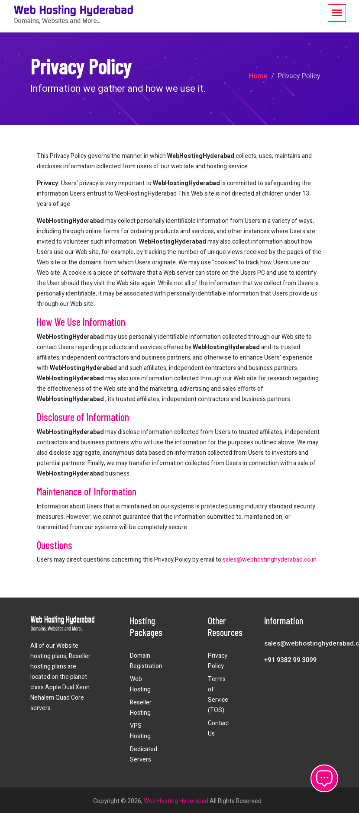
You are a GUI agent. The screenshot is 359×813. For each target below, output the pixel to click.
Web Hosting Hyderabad (176, 801)
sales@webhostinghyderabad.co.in (270, 559)
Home (258, 76)
